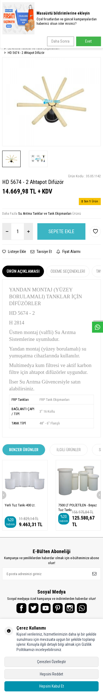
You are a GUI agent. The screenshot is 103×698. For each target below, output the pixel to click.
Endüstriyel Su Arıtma (37, 44)
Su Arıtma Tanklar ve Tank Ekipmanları (33, 48)
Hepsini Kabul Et (51, 686)
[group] (51, 101)
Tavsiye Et (41, 251)
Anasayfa (10, 44)
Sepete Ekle (61, 231)
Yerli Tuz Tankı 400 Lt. (20, 505)
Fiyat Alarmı (68, 251)
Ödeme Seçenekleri (68, 271)
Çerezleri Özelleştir (51, 662)
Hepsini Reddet (51, 674)
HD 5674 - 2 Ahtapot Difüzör (26, 53)
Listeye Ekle (14, 251)
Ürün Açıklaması (23, 271)
